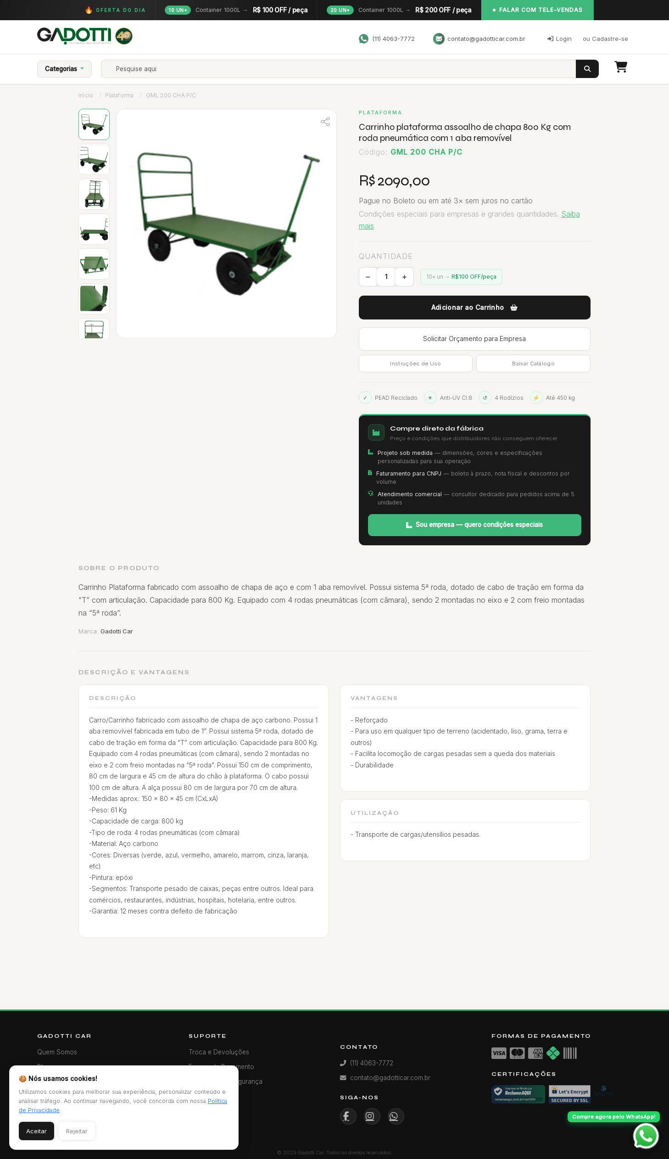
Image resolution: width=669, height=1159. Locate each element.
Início (85, 95)
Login (559, 38)
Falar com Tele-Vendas (538, 9)
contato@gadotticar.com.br (479, 39)
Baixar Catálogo (533, 363)
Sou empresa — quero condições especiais (474, 524)
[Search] (346, 69)
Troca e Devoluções (219, 1052)
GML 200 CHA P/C (171, 95)
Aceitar (36, 1131)
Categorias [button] (62, 69)
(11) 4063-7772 (386, 39)
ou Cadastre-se (605, 38)
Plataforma (119, 95)
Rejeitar (77, 1131)
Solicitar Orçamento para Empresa (474, 338)
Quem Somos (57, 1052)
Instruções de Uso (415, 363)
